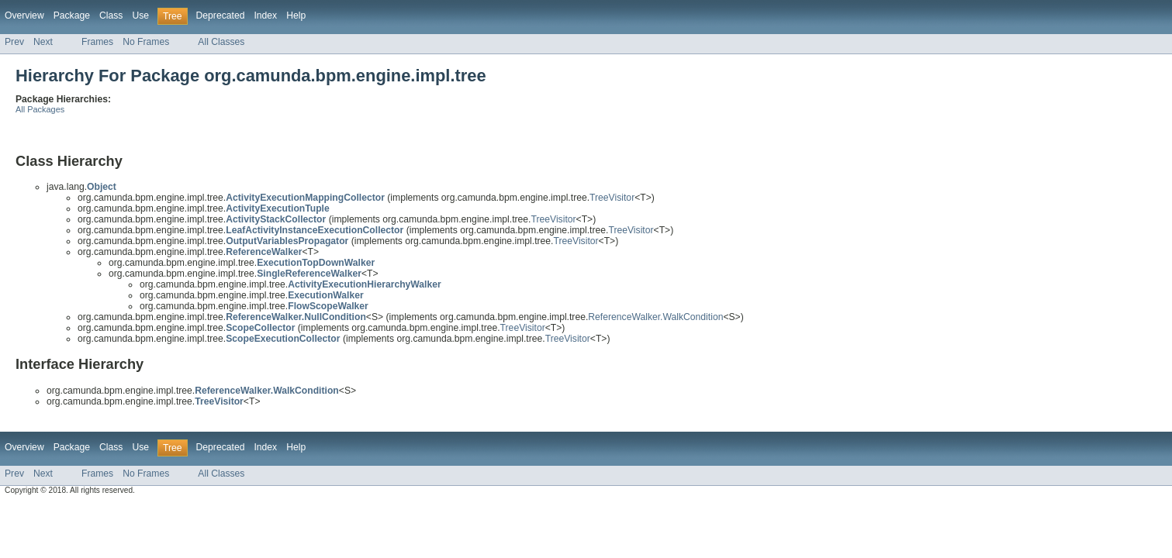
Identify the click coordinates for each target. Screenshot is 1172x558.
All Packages (40, 109)
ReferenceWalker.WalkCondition (655, 317)
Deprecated (220, 15)
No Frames (146, 41)
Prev (14, 41)
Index (265, 15)
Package (72, 15)
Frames (97, 41)
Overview (24, 15)
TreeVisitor (611, 197)
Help (296, 15)
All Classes (221, 41)
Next (43, 41)
